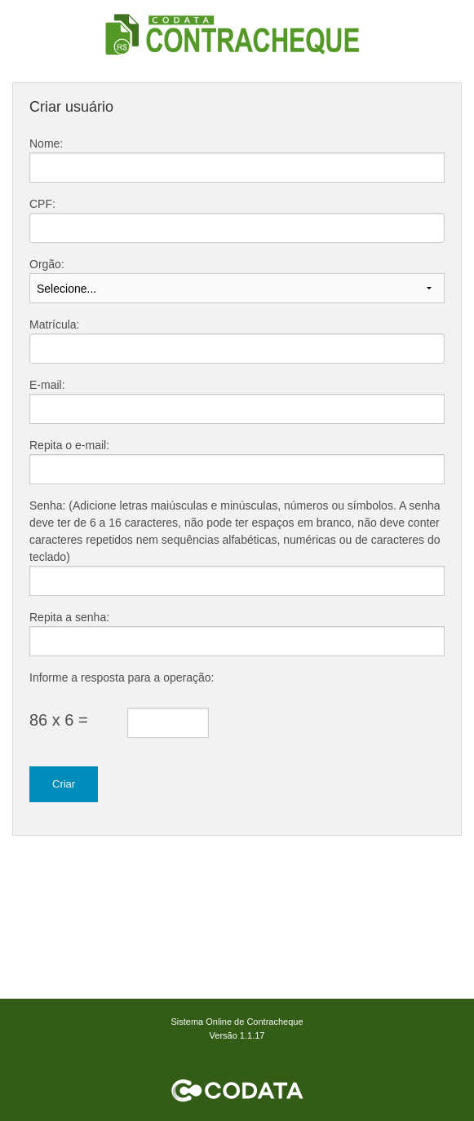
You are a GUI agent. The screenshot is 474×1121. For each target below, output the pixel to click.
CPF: (42, 203)
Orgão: (46, 264)
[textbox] (237, 228)
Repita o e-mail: (69, 445)
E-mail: (47, 384)
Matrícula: (54, 324)
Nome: (46, 143)
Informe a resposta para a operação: (121, 677)
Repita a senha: (69, 617)
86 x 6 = (58, 720)
